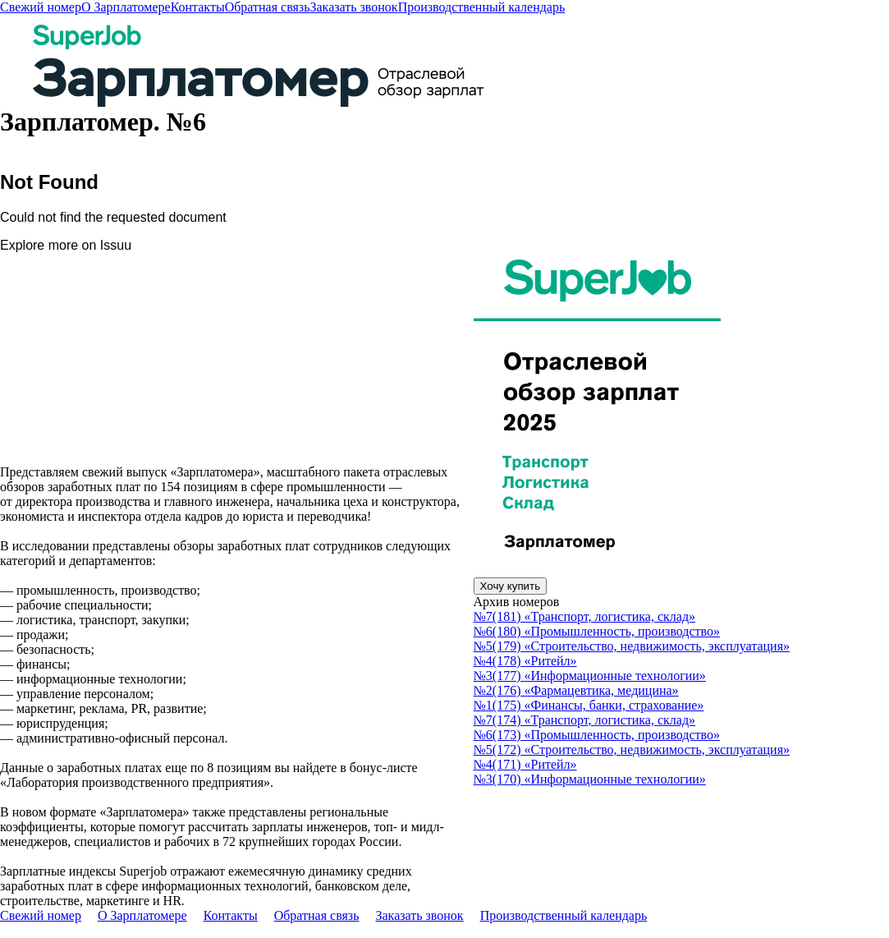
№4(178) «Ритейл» (525, 661)
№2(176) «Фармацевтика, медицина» (576, 690)
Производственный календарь (482, 7)
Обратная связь (267, 7)
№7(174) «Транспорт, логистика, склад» (585, 720)
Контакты (198, 7)
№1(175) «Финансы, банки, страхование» (589, 705)
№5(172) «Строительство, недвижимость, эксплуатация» (632, 749)
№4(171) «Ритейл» (525, 764)
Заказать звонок (353, 7)
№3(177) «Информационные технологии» (590, 676)
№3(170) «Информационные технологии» (590, 779)
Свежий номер (40, 7)
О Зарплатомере (126, 7)
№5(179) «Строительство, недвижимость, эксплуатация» (632, 646)
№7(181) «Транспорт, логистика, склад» (585, 616)
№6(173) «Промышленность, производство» (597, 735)
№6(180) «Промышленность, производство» (597, 631)
